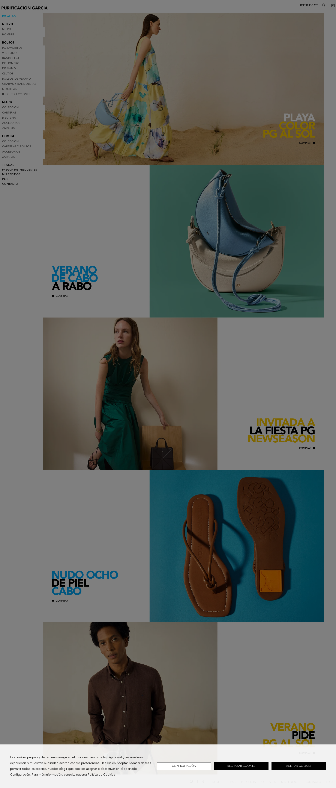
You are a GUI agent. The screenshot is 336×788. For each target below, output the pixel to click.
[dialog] (168, 766)
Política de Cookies (101, 774)
